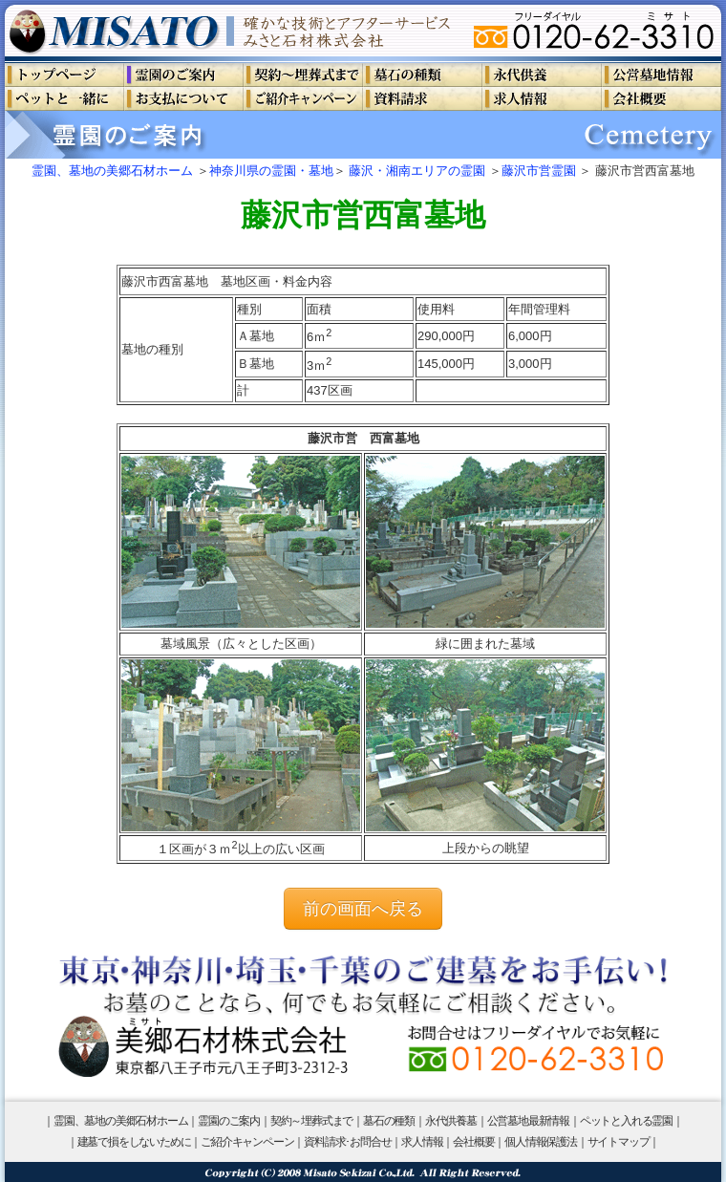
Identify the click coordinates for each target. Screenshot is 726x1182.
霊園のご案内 (229, 1121)
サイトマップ (618, 1142)
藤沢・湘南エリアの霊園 (417, 170)
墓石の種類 (389, 1121)
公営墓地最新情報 (528, 1121)
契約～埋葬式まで (311, 1121)
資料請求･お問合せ (347, 1142)
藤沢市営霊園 (539, 170)
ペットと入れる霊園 (626, 1121)
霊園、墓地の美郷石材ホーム (112, 170)
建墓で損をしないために (134, 1142)
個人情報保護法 (540, 1142)
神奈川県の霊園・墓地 (271, 170)
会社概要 (473, 1142)
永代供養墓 (451, 1121)
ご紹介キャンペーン (247, 1142)
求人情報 (421, 1142)
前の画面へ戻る (363, 908)
